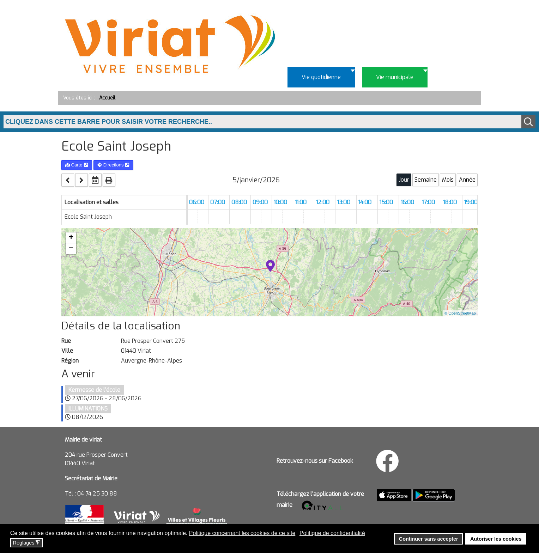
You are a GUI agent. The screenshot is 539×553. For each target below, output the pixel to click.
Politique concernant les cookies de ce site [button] (242, 533)
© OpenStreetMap (460, 313)
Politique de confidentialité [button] (332, 533)
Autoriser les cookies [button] (496, 539)
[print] (109, 180)
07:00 (217, 202)
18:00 (450, 202)
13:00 (343, 202)
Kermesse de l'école (94, 390)
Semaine (425, 179)
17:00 (428, 202)
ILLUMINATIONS (88, 408)
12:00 (322, 202)
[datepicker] (95, 180)
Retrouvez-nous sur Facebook (315, 460)
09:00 (260, 202)
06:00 (196, 202)
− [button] (71, 248)
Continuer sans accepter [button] (428, 539)
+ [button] (71, 237)
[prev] (67, 180)
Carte (76, 165)
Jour (404, 179)
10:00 (280, 202)
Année (467, 179)
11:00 (301, 202)
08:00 (239, 202)
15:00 (386, 202)
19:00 (471, 202)
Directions (113, 165)
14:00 (364, 202)
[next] (81, 180)
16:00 (407, 202)
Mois (448, 179)
